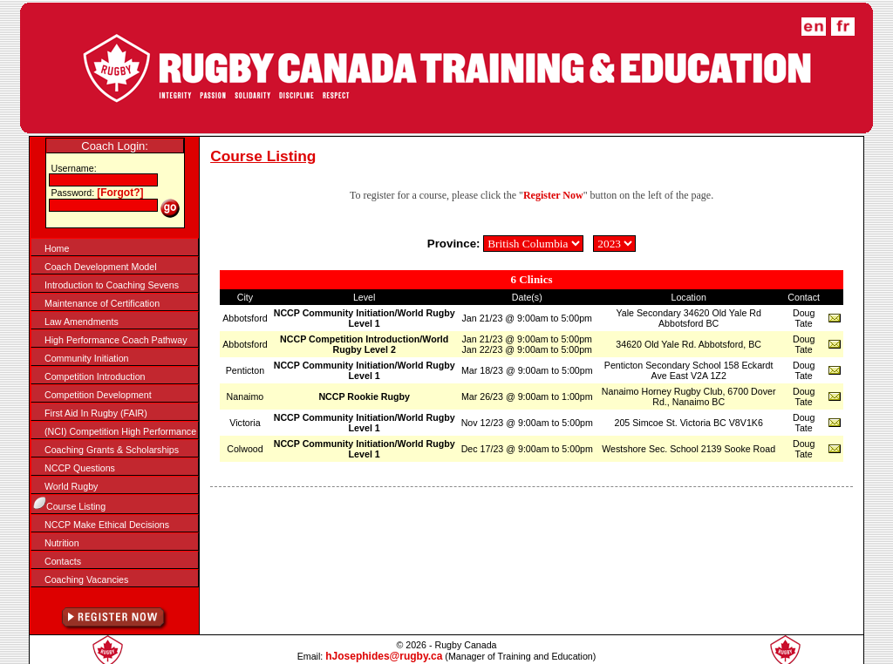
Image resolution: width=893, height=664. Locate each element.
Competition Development (98, 395)
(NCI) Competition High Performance (120, 431)
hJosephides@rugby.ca (383, 656)
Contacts (62, 561)
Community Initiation (86, 358)
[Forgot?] (120, 192)
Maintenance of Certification (102, 303)
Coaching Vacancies (86, 579)
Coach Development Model (100, 266)
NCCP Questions (79, 468)
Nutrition (61, 543)
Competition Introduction (95, 376)
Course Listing (76, 506)
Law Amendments (81, 321)
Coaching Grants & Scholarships (111, 449)
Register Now (553, 195)
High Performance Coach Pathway (115, 340)
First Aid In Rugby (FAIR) (95, 413)
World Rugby (71, 486)
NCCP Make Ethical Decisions (106, 524)
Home (56, 248)
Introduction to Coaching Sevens (111, 285)
